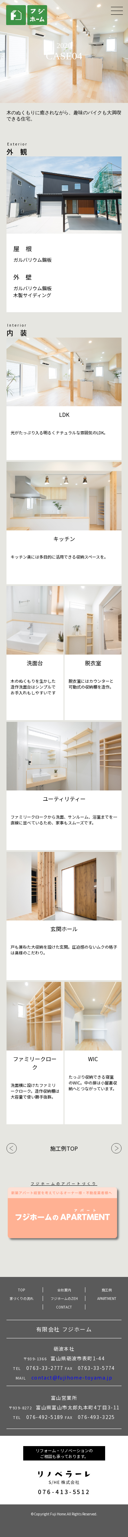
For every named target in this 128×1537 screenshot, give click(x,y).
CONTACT (64, 1307)
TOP (21, 1289)
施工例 (107, 1289)
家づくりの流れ (21, 1298)
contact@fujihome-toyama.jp (71, 1377)
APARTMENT (106, 1298)
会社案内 (64, 1289)
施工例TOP (64, 1148)
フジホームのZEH (64, 1298)
